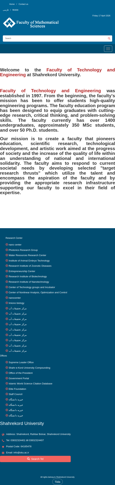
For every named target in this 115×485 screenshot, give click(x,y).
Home (12, 4)
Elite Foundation (17, 389)
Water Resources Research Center (27, 255)
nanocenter (15, 297)
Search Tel (35, 458)
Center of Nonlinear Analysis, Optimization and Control (38, 292)
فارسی (6, 10)
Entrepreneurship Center (22, 271)
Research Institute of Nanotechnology (29, 281)
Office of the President (21, 373)
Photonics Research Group (23, 250)
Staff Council (15, 394)
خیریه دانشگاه (16, 399)
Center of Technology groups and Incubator (32, 287)
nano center (15, 244)
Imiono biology (16, 303)
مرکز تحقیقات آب (18, 308)
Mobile (15, 10)
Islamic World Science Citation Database (30, 383)
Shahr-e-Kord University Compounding (29, 367)
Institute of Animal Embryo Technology (29, 260)
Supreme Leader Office (21, 362)
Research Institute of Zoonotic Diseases (30, 265)
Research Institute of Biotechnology (28, 276)
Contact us (23, 4)
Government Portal (19, 378)
